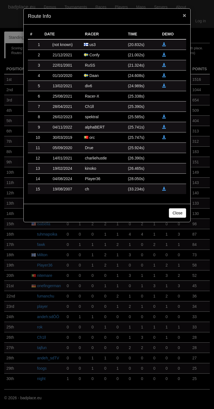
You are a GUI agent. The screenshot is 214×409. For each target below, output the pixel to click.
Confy (94, 55)
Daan (94, 75)
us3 (92, 44)
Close (177, 213)
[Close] (184, 15)
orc (92, 137)
